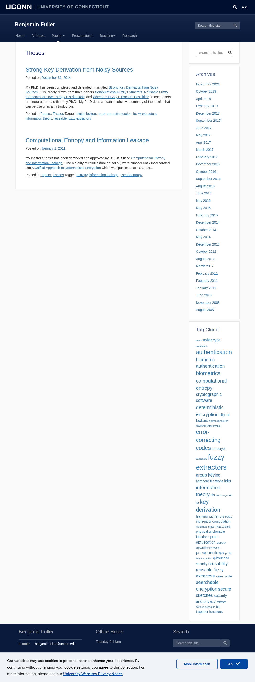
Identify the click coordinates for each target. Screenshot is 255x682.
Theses (58, 113)
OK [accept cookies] (234, 663)
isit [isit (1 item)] (197, 502)
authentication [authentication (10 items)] (214, 352)
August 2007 (205, 310)
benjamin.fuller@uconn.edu (55, 644)
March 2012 (205, 266)
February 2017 (207, 157)
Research (129, 35)
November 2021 (208, 84)
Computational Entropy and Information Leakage (87, 140)
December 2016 (208, 164)
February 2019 (207, 106)
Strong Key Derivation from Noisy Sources (79, 69)
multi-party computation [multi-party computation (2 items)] (213, 521)
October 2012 (206, 251)
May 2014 (203, 237)
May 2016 (203, 201)
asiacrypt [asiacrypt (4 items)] (211, 340)
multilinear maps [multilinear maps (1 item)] (205, 526)
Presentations (82, 35)
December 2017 (208, 113)
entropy (82, 175)
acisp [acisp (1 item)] (199, 340)
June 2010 (204, 295)
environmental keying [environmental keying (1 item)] (208, 426)
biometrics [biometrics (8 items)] (208, 373)
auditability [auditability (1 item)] (202, 346)
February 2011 (207, 281)
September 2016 (208, 179)
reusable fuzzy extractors (72, 118)
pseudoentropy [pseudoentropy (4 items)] (210, 552)
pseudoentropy (131, 175)
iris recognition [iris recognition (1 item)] (224, 495)
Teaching (107, 35)
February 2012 (207, 273)
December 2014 (208, 222)
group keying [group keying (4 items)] (208, 475)
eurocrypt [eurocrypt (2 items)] (219, 449)
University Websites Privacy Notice (93, 674)
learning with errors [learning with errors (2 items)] (210, 516)
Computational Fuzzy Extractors (118, 92)
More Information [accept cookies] (197, 664)
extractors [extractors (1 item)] (201, 458)
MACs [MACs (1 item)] (228, 516)
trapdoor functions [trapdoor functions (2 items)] (209, 612)
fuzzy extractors (145, 113)
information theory (39, 118)
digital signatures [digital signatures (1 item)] (218, 421)
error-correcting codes (115, 113)
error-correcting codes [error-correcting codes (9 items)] (208, 440)
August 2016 (205, 186)
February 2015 (207, 215)
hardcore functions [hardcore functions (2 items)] (209, 481)
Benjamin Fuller (35, 24)
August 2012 (205, 259)
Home (20, 35)
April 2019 (203, 99)
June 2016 (204, 193)
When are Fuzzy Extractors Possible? (121, 97)
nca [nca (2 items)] (218, 526)
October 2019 (206, 91)
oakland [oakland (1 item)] (226, 526)
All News (38, 35)
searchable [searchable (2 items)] (224, 576)
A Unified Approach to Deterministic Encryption (66, 168)
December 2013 (208, 244)
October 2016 (206, 171)
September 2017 (208, 120)
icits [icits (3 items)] (227, 481)
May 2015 (203, 208)
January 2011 (206, 288)
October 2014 (206, 230)
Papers (58, 35)
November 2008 (208, 302)
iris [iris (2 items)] (213, 495)
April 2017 (203, 142)
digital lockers (87, 113)
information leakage (103, 175)
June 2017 (204, 128)
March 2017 (205, 150)
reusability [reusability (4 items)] (218, 563)
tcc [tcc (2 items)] (218, 607)
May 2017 (203, 135)
